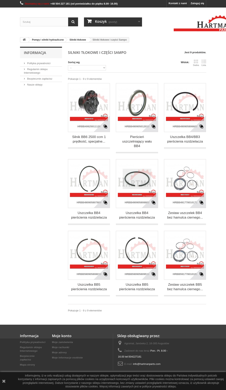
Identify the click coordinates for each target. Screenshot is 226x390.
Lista (203, 62)
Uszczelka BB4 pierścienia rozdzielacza (89, 215)
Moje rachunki (60, 347)
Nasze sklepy (35, 84)
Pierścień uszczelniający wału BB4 (137, 141)
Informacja (35, 52)
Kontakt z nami (178, 3)
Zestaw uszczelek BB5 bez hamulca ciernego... (185, 287)
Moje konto (61, 335)
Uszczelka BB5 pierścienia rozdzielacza (89, 287)
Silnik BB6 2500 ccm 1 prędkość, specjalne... (89, 139)
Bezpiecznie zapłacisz (39, 78)
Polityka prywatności (39, 63)
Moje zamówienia (62, 342)
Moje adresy (59, 352)
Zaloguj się (197, 3)
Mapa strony (27, 364)
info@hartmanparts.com (147, 363)
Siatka (196, 62)
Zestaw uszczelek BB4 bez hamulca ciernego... (185, 215)
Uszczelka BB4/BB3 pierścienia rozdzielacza (185, 139)
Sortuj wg (74, 62)
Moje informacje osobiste (67, 357)
